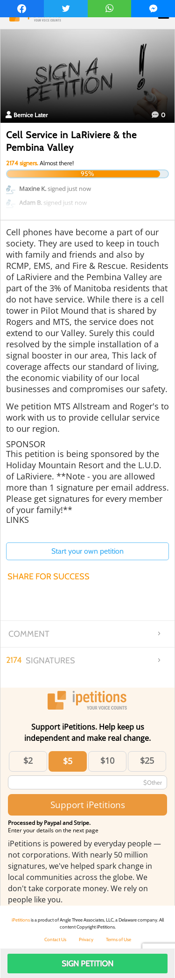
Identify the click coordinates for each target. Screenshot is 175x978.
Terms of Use (118, 939)
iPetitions (21, 920)
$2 (28, 760)
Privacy (86, 939)
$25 (147, 760)
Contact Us (55, 939)
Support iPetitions (87, 804)
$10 (107, 760)
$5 (67, 761)
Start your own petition (87, 551)
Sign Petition (87, 963)
